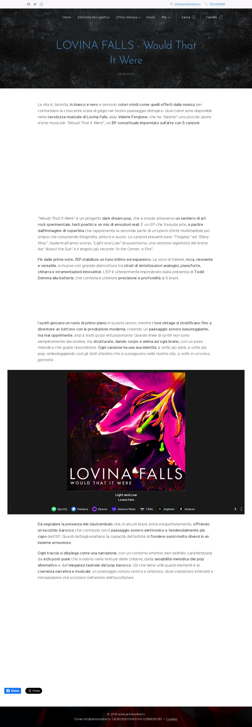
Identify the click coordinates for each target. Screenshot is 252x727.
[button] (188, 17)
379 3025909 (217, 4)
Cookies (171, 719)
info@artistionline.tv (187, 4)
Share (12, 690)
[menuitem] (66, 17)
